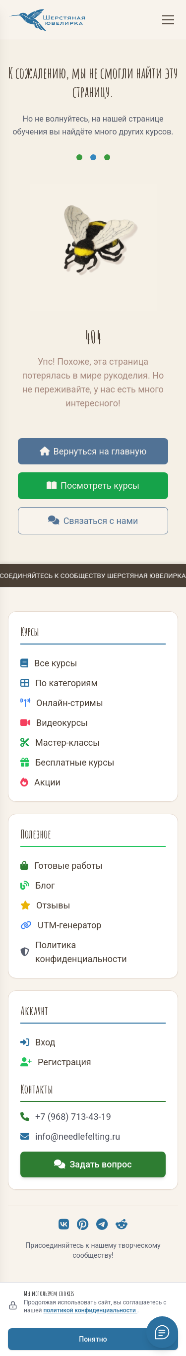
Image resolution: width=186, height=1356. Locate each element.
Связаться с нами (93, 521)
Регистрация (55, 1062)
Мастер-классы (60, 742)
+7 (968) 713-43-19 (65, 1116)
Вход (37, 1042)
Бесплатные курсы (67, 762)
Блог (37, 885)
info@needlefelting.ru (70, 1136)
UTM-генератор (60, 925)
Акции (40, 782)
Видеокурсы (54, 722)
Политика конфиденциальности (73, 952)
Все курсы (48, 663)
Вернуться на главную (93, 451)
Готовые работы (61, 865)
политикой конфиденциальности (90, 1310)
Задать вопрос (92, 1164)
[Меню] (168, 20)
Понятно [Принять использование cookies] (93, 1339)
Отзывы (45, 905)
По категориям (59, 683)
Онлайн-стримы (61, 703)
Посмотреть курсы (93, 485)
